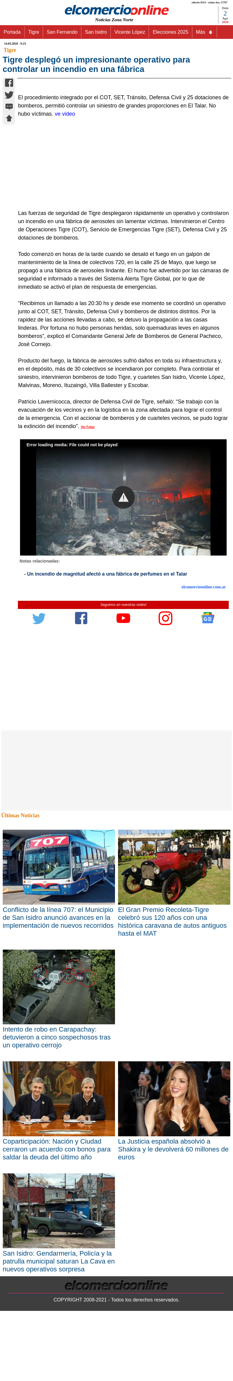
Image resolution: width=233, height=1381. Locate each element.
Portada (12, 32)
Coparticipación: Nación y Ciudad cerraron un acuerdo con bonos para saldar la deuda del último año (57, 1290)
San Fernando (62, 32)
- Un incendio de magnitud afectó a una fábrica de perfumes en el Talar (105, 714)
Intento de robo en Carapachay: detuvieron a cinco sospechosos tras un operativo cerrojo (57, 1178)
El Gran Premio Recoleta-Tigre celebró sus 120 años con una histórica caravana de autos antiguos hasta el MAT (172, 1062)
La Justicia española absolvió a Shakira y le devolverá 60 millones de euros (173, 1290)
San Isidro (96, 32)
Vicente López (129, 32)
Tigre (33, 32)
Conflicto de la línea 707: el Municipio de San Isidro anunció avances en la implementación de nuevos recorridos (58, 1058)
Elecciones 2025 (170, 32)
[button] (123, 638)
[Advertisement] (120, 304)
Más (204, 32)
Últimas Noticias (20, 956)
